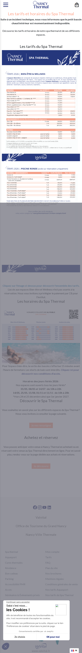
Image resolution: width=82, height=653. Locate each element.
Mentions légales (54, 578)
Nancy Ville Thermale (41, 534)
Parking (9, 578)
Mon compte (52, 551)
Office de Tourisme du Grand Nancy (41, 526)
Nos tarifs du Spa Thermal (59, 595)
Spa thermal (11, 551)
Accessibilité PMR (15, 584)
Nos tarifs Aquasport (56, 589)
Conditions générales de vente (61, 584)
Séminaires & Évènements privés (22, 595)
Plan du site (51, 567)
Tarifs (48, 557)
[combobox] (74, 650)
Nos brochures (53, 573)
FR (74, 650)
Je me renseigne (41, 425)
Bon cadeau (11, 573)
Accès (8, 589)
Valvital (41, 517)
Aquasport (11, 557)
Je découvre (41, 466)
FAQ (47, 562)
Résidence (10, 567)
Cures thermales (14, 562)
